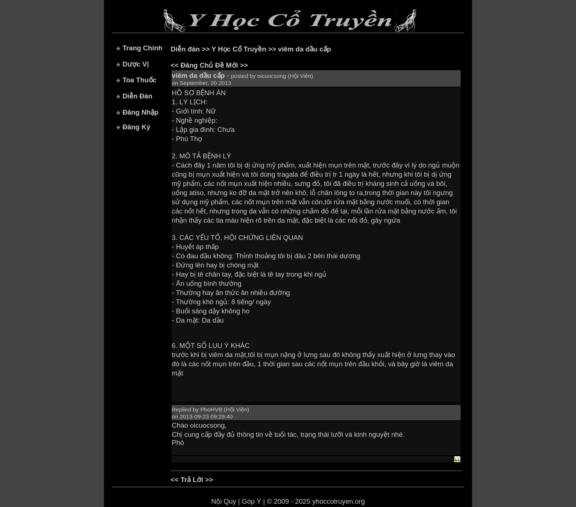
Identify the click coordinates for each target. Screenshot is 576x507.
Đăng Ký (136, 127)
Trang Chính (142, 48)
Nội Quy (223, 501)
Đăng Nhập (140, 112)
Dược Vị (135, 64)
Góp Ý (251, 501)
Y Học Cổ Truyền (239, 49)
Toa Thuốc (139, 80)
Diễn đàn (185, 49)
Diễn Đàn (137, 96)
